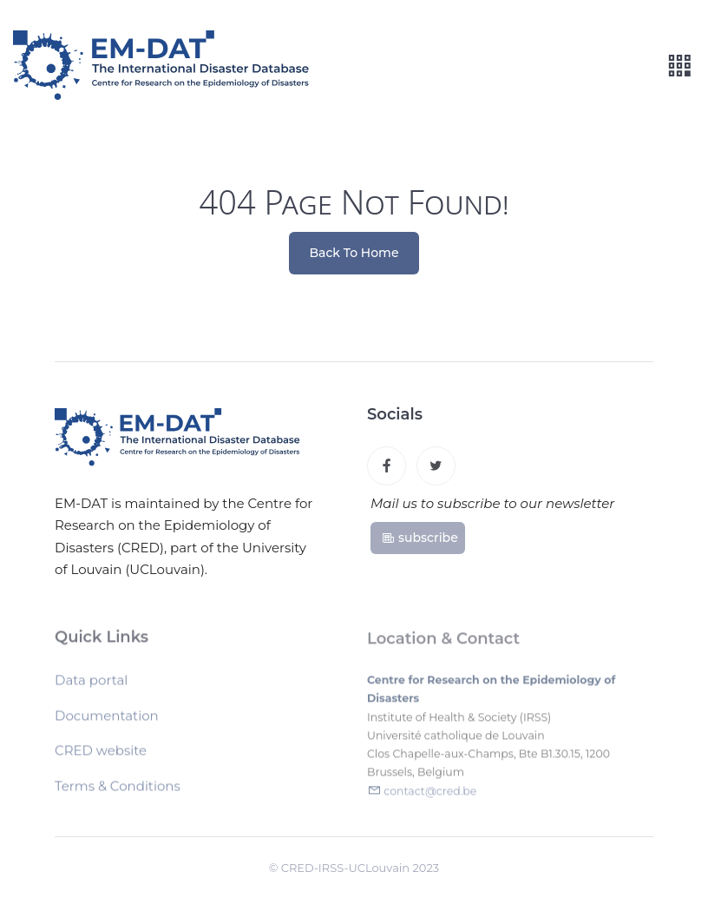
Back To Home (354, 253)
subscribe (419, 537)
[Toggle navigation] (679, 66)
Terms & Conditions (117, 789)
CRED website (101, 753)
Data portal (91, 683)
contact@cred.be (430, 794)
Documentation (107, 718)
